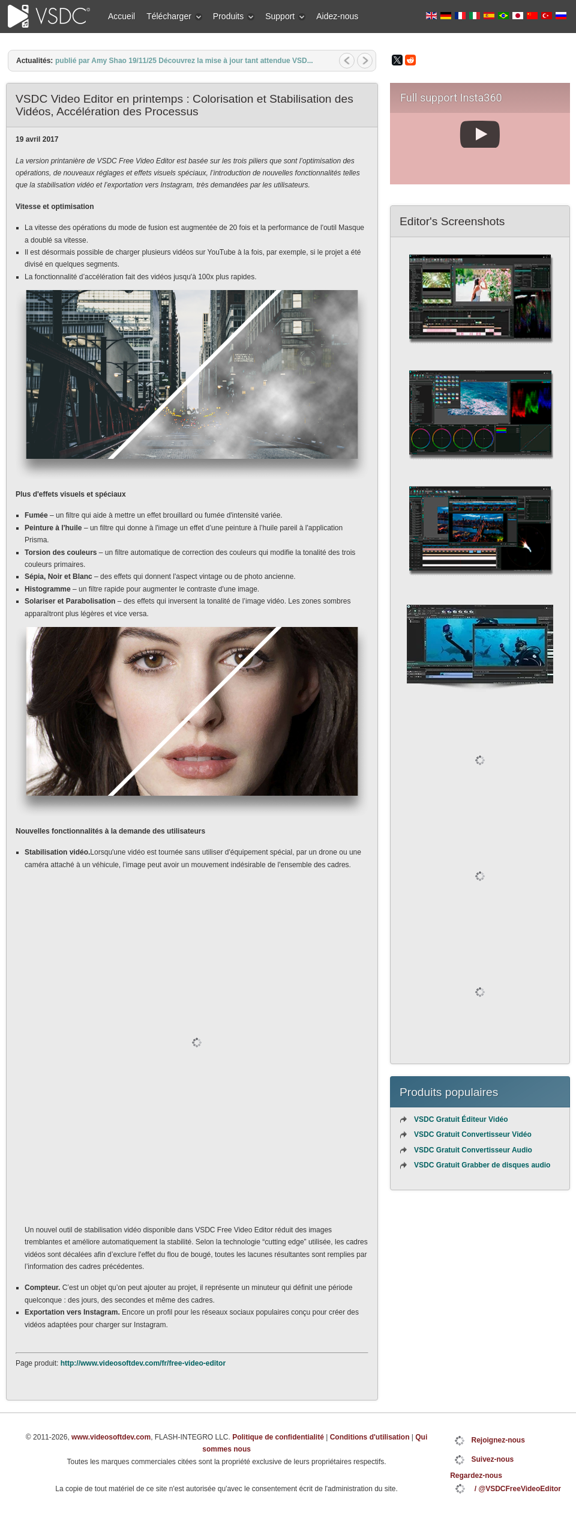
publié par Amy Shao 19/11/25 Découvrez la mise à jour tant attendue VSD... (184, 60)
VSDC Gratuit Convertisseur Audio (473, 1150)
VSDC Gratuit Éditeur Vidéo (461, 1119)
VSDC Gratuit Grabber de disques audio (482, 1165)
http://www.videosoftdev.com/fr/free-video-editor (143, 1363)
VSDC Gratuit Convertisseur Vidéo (473, 1134)
